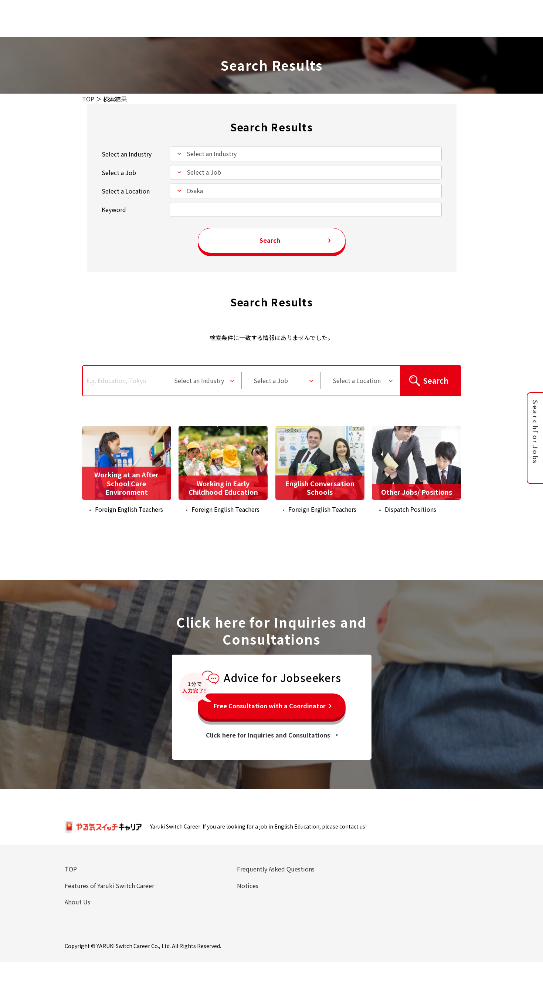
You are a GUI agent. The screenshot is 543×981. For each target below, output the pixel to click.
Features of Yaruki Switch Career (109, 885)
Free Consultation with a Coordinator (270, 706)
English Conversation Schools (319, 487)
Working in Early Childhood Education (223, 487)
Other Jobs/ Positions (416, 492)
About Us (77, 902)
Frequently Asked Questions (276, 869)
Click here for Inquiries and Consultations (268, 735)
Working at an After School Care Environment (126, 483)
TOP (88, 98)
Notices (247, 885)
